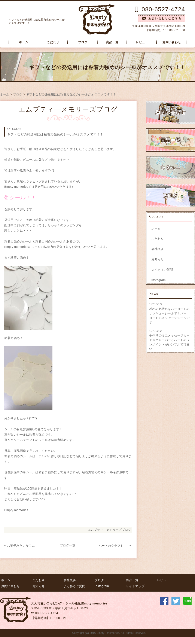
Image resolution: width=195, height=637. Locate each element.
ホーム (23, 42)
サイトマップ (135, 586)
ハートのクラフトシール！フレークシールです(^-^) (113, 545)
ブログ (83, 42)
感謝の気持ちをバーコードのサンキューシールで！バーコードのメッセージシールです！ (169, 315)
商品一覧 (112, 42)
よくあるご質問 (162, 269)
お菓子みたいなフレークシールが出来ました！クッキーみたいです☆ (22, 545)
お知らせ (157, 259)
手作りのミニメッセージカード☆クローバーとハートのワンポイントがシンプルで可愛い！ (169, 342)
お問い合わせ (171, 42)
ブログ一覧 (68, 545)
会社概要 (157, 249)
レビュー (142, 42)
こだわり (53, 42)
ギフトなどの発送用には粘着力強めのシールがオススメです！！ (71, 94)
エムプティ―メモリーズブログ (109, 529)
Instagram (158, 280)
